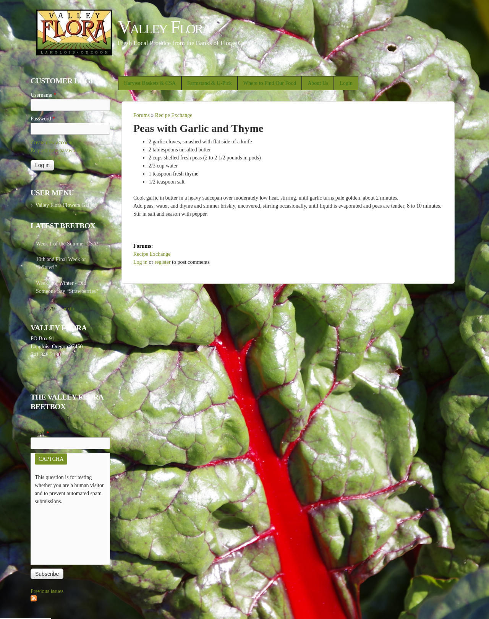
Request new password (55, 150)
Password (43, 119)
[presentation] (66, 533)
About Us (318, 83)
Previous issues (47, 591)
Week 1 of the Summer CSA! (67, 244)
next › (68, 309)
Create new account (52, 142)
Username (43, 95)
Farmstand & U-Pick (209, 83)
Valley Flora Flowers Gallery (66, 205)
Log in (140, 262)
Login (346, 83)
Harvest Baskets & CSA (150, 83)
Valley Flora (164, 26)
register (163, 262)
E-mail (40, 433)
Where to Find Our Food (269, 83)
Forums (141, 115)
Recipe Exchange (174, 115)
